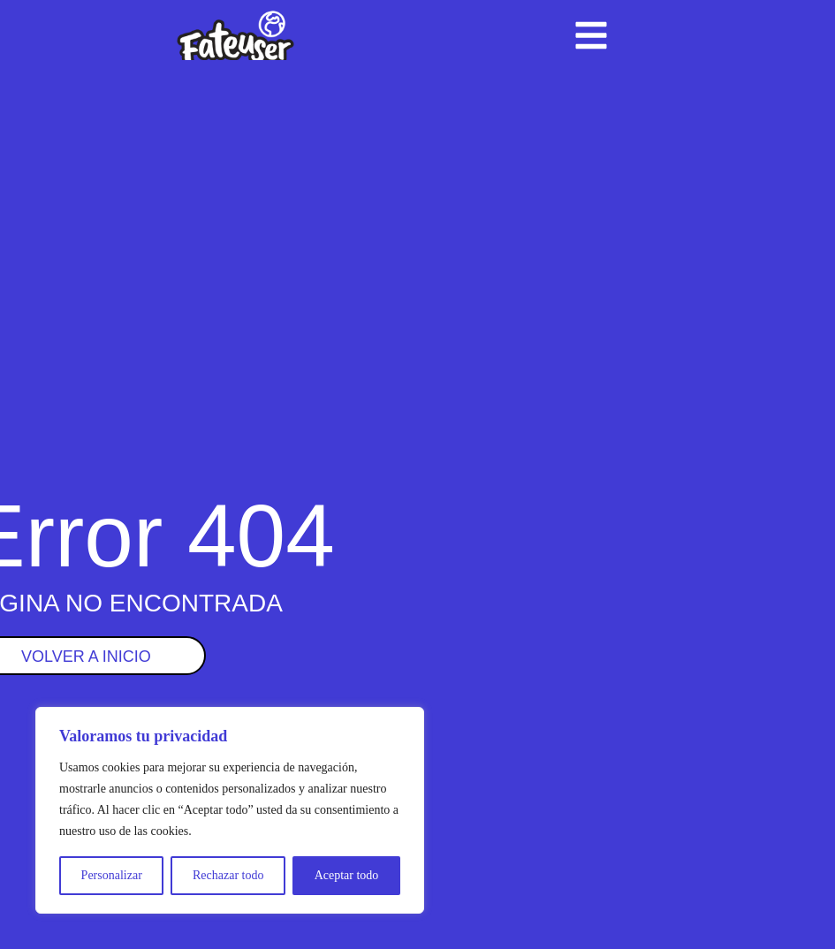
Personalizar (111, 875)
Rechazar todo (228, 875)
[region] (229, 810)
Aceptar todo (347, 875)
